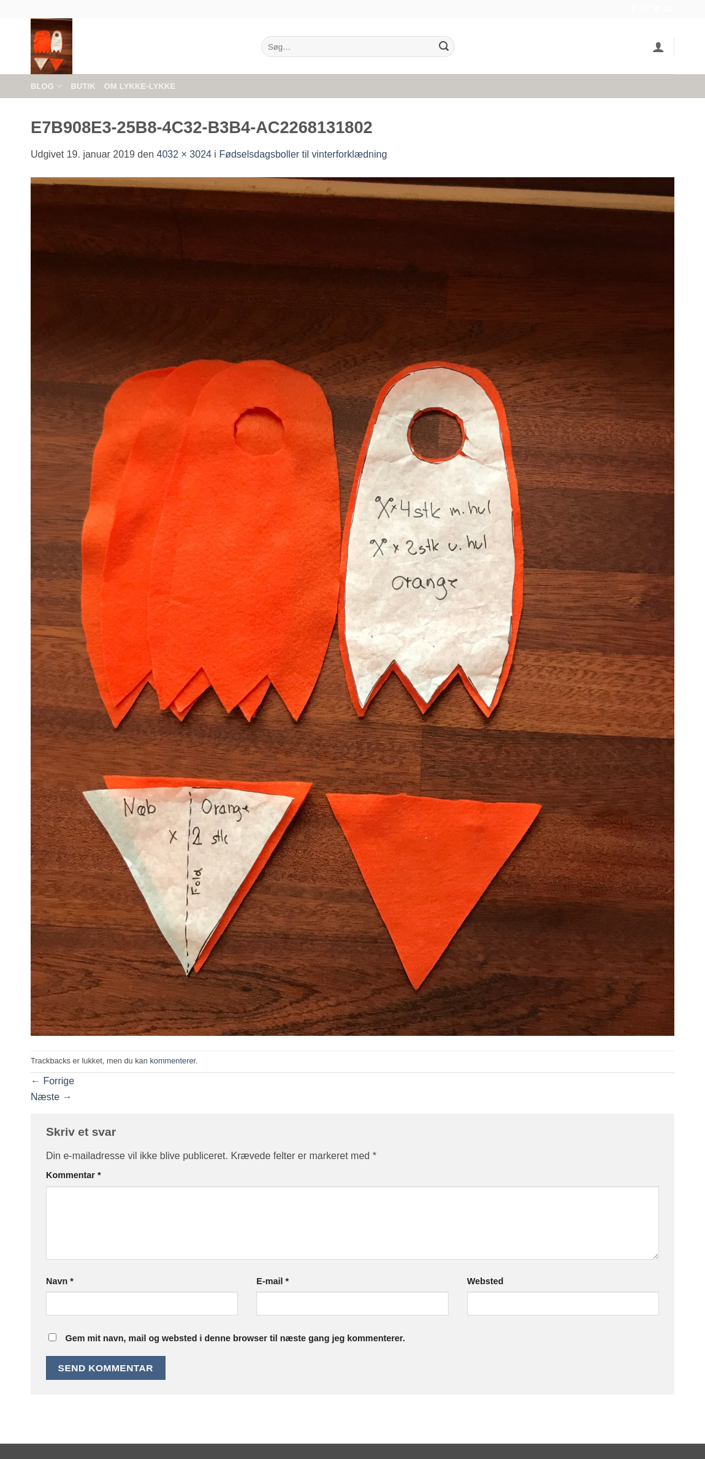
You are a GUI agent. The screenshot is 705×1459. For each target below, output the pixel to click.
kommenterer (173, 1060)
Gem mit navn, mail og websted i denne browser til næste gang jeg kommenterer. (235, 1338)
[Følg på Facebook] (633, 9)
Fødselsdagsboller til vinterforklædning (303, 154)
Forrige (52, 1081)
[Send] (443, 46)
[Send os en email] (668, 9)
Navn (60, 1281)
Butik (82, 86)
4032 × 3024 (184, 154)
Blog (46, 86)
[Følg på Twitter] (656, 9)
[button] (658, 46)
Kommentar (73, 1175)
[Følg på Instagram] (645, 9)
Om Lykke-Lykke (139, 86)
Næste (51, 1097)
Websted (485, 1281)
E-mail (272, 1281)
